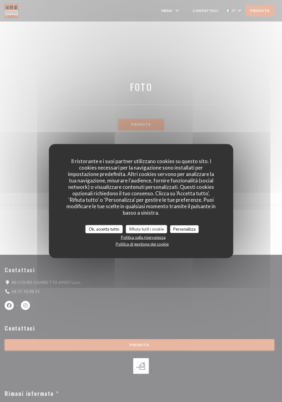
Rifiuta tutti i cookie (146, 228)
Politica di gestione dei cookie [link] (142, 244)
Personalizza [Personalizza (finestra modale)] (184, 228)
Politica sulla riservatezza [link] (143, 237)
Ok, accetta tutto (104, 228)
